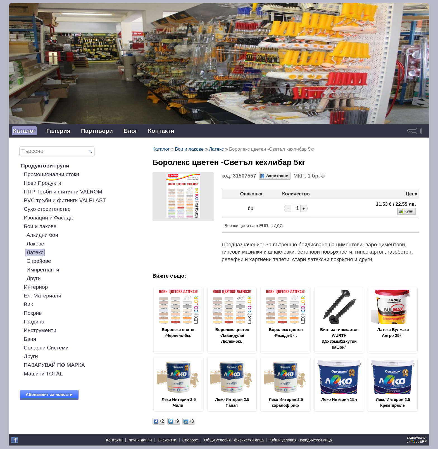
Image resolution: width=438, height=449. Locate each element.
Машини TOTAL (43, 374)
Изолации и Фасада (48, 218)
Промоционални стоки (51, 174)
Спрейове (39, 261)
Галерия (58, 130)
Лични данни (140, 440)
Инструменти (40, 330)
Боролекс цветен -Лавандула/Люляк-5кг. (232, 336)
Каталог (24, 130)
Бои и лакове (40, 226)
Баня (30, 339)
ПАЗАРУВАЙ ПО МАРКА (54, 365)
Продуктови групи (45, 166)
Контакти (161, 130)
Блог (130, 130)
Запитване (277, 175)
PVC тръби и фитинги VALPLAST (65, 200)
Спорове (190, 440)
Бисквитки (167, 440)
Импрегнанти (43, 270)
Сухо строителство (47, 209)
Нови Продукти (42, 183)
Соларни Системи (46, 348)
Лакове (35, 244)
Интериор (36, 287)
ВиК (29, 304)
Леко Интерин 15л (339, 401)
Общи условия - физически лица (234, 440)
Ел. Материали (42, 296)
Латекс (35, 252)
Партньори (97, 130)
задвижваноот (417, 440)
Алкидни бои (42, 235)
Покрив (33, 313)
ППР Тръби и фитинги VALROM (63, 192)
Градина (34, 322)
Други (34, 278)
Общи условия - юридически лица (301, 440)
